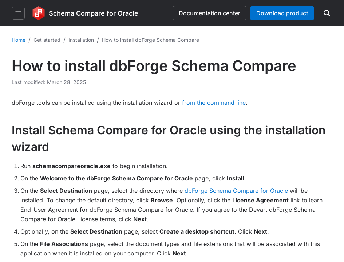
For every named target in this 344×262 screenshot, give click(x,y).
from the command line (214, 102)
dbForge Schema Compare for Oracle (236, 190)
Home (18, 40)
